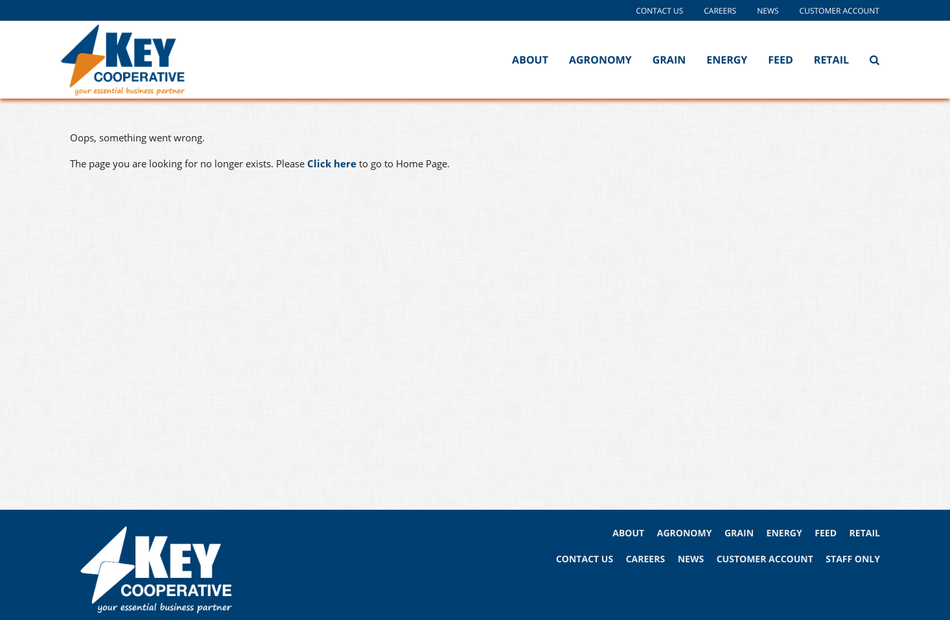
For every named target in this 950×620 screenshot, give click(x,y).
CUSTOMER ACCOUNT (765, 559)
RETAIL (865, 533)
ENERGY (784, 533)
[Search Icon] (874, 60)
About (530, 60)
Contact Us (659, 10)
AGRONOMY (684, 533)
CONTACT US (584, 559)
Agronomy (600, 60)
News (767, 10)
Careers (720, 10)
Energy (726, 60)
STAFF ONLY (853, 559)
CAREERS (645, 559)
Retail (831, 60)
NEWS (691, 559)
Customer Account (839, 10)
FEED (826, 533)
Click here (331, 163)
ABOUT (628, 533)
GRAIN (739, 533)
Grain (669, 60)
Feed (780, 60)
